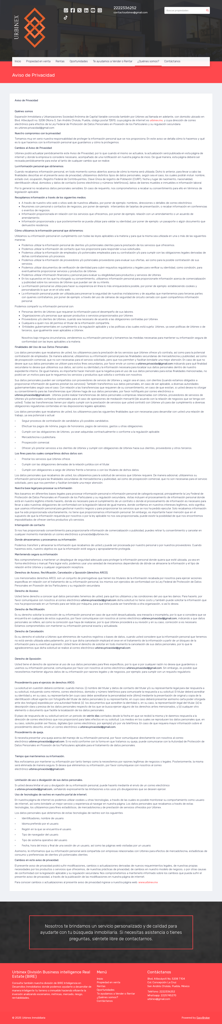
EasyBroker (203, 1017)
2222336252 (125, 8)
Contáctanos (172, 61)
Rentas (60, 61)
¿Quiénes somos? (148, 61)
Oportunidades (79, 61)
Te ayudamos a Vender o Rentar (112, 61)
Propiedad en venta (38, 61)
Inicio (18, 61)
